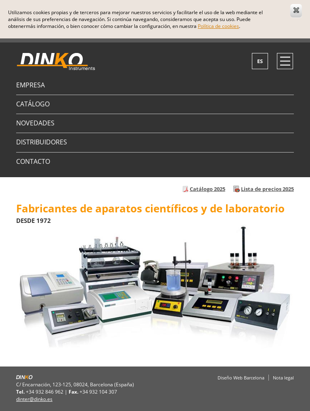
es (260, 61)
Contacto (33, 161)
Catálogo (33, 104)
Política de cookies (218, 26)
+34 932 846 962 (44, 391)
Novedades (35, 123)
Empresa (30, 85)
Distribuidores (41, 142)
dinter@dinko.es (34, 399)
